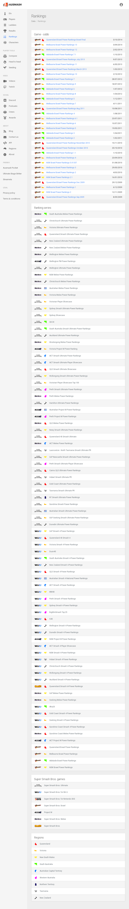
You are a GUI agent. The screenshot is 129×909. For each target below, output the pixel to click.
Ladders (9, 25)
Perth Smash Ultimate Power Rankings (58, 389)
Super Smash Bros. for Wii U (51, 792)
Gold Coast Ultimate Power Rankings (57, 484)
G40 (44, 619)
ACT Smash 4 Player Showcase (55, 646)
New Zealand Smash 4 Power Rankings (59, 565)
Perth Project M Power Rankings (55, 416)
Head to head (12, 62)
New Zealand (43, 898)
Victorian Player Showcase (53, 301)
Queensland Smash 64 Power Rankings (59, 686)
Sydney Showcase (50, 315)
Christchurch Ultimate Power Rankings (58, 221)
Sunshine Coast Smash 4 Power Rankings (60, 727)
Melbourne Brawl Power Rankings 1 (61, 187)
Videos (9, 81)
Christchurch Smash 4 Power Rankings (58, 666)
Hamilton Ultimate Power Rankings (57, 403)
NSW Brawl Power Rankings (54, 767)
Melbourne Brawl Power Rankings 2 (61, 172)
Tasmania (41, 891)
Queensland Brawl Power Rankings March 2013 (66, 69)
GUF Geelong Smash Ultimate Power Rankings (61, 518)
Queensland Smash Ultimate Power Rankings (61, 234)
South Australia (44, 864)
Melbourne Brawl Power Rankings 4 (61, 158)
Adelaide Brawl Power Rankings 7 (60, 79)
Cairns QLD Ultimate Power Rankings (58, 470)
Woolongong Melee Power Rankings (57, 342)
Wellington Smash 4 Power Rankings (57, 625)
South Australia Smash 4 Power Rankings (59, 558)
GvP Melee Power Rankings (53, 693)
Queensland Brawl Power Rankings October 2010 (67, 148)
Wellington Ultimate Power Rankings (57, 268)
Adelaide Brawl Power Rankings (55, 760)
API (7, 143)
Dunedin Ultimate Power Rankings (56, 524)
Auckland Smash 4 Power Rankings (57, 679)
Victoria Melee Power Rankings (55, 295)
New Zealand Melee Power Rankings (57, 247)
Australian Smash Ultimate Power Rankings (60, 511)
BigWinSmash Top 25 (51, 612)
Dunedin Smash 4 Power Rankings (56, 632)
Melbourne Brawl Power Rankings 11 (61, 64)
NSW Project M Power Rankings (55, 639)
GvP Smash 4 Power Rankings (55, 531)
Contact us (10, 137)
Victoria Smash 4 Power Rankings (56, 544)
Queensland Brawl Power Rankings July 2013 (65, 59)
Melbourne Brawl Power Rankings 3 (61, 168)
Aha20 (45, 706)
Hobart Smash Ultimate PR (53, 477)
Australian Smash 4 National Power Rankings (61, 578)
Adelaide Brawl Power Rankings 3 (60, 133)
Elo (7, 13)
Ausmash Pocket (10, 168)
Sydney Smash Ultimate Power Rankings (59, 308)
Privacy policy (9, 193)
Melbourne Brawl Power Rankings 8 (61, 94)
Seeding (9, 67)
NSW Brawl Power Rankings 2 (58, 192)
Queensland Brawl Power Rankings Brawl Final (66, 40)
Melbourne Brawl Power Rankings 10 (61, 74)
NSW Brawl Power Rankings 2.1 (59, 177)
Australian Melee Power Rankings (56, 288)
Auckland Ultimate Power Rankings (57, 335)
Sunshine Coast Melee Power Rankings (59, 733)
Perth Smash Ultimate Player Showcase (59, 464)
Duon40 (45, 551)
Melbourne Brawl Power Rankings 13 (61, 45)
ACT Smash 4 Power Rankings (55, 585)
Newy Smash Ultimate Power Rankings (58, 430)
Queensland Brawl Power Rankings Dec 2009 (65, 182)
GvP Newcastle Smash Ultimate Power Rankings (62, 457)
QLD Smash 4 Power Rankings (55, 571)
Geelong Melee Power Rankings (55, 700)
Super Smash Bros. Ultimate (51, 785)
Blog (8, 131)
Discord (9, 100)
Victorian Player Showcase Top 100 (57, 382)
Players (9, 19)
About (8, 154)
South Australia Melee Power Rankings (58, 214)
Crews (8, 112)
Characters (10, 42)
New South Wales (45, 857)
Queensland (42, 844)
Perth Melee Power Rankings (54, 396)
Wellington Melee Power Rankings (56, 254)
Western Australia (45, 877)
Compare (10, 56)
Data (33, 21)
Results (9, 31)
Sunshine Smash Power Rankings (56, 504)
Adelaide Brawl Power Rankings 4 (60, 114)
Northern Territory (44, 884)
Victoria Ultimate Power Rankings (56, 227)
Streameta (7, 179)
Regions (9, 148)
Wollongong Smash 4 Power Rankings (58, 673)
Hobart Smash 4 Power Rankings (56, 659)
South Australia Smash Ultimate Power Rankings (62, 329)
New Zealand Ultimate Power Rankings (58, 241)
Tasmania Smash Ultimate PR (55, 490)
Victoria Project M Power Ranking (56, 349)
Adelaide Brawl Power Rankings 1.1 (61, 153)
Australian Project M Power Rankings (58, 410)
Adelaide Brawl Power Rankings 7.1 (61, 55)
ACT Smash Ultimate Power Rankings (58, 356)
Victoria (40, 850)
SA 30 (44, 322)
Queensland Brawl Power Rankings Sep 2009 (65, 197)
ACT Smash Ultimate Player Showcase (58, 362)
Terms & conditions (11, 199)
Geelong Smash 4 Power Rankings (56, 720)
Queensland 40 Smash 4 (52, 538)
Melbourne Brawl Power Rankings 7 (61, 104)
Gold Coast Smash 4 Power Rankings (58, 713)
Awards (9, 118)
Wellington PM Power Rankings (55, 261)
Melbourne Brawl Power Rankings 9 (61, 84)
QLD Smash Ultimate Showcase (55, 369)
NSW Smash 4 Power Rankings (55, 653)
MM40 (45, 592)
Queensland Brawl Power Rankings (57, 747)
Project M (43, 812)
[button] (121, 4)
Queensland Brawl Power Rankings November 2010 (68, 143)
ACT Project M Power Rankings (55, 740)
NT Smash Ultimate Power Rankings (57, 497)
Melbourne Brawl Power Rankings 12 (61, 50)
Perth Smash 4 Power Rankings (55, 599)
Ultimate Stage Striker (12, 173)
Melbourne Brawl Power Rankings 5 (61, 128)
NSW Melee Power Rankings (54, 275)
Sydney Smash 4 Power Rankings (56, 605)
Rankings (10, 36)
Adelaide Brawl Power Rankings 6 (60, 89)
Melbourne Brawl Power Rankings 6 (61, 123)
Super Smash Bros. (47, 826)
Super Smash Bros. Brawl (50, 805)
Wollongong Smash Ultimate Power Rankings (61, 376)
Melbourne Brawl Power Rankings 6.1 (61, 118)
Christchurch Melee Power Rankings (57, 281)
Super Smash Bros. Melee (50, 819)
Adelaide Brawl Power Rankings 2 (60, 138)
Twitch (9, 87)
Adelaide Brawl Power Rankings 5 (60, 99)
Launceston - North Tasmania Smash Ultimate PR (63, 450)
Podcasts (10, 106)
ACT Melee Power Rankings (54, 443)
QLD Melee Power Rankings (54, 423)
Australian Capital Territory (48, 871)
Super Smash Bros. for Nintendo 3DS (55, 799)
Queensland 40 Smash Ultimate (55, 436)
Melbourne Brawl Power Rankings (56, 754)
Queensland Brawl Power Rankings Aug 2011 (65, 108)
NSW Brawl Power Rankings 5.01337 (61, 163)
